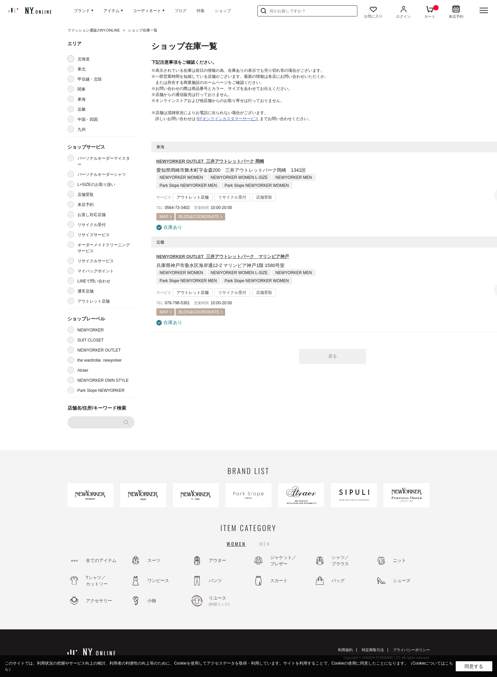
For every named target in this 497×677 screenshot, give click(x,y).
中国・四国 (88, 119)
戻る (332, 356)
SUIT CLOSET (91, 340)
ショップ (223, 10)
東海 (82, 99)
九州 (82, 129)
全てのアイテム (101, 560)
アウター (217, 560)
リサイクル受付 (92, 224)
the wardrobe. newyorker (100, 360)
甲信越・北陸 (90, 79)
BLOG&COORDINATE (199, 216)
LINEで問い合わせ (94, 281)
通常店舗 (86, 291)
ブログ (181, 10)
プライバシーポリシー (411, 650)
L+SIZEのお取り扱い (96, 184)
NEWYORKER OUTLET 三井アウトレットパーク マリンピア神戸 (222, 256)
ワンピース (158, 580)
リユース (227, 601)
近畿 (82, 109)
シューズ (401, 580)
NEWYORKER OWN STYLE (103, 380)
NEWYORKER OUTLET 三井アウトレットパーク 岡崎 (210, 161)
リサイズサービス (94, 234)
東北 (82, 69)
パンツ (215, 580)
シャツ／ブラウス (340, 561)
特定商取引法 (373, 650)
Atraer (83, 370)
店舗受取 (86, 194)
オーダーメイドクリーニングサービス (104, 248)
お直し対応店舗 (92, 214)
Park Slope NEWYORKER (101, 390)
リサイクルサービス (96, 261)
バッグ (338, 580)
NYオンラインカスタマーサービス (228, 118)
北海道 (84, 59)
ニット (399, 560)
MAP (164, 216)
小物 (151, 600)
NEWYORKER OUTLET (99, 350)
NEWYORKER (91, 330)
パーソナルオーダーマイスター (104, 161)
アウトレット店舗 (94, 301)
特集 (201, 10)
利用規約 (345, 650)
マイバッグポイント (96, 271)
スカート (279, 580)
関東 (82, 89)
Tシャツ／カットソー (97, 581)
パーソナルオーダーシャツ (102, 174)
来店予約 (86, 204)
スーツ (153, 560)
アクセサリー (99, 600)
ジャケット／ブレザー (283, 561)
